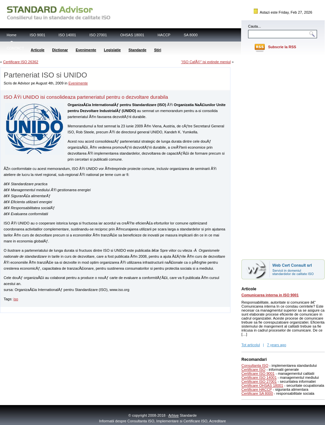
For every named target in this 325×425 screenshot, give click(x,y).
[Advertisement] (78, 309)
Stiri (157, 50)
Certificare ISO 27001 (259, 381)
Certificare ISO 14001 (259, 377)
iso (15, 299)
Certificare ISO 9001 (258, 373)
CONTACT (15, 48)
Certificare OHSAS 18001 (262, 385)
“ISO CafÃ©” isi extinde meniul (205, 62)
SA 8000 (191, 35)
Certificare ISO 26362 (20, 62)
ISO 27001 (98, 35)
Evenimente (86, 50)
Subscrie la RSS (282, 47)
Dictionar (60, 50)
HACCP (164, 35)
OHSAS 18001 (132, 35)
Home (11, 35)
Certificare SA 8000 (257, 393)
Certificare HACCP (256, 389)
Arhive (173, 415)
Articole (37, 50)
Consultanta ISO (254, 365)
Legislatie (112, 50)
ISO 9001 (37, 35)
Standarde (138, 50)
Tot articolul (250, 345)
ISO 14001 (67, 35)
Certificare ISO (253, 369)
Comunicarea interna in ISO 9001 (270, 295)
